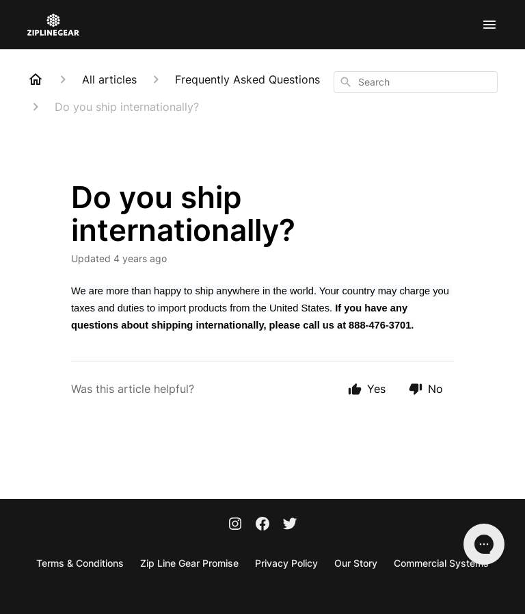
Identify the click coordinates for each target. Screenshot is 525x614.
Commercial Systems (441, 563)
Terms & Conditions (80, 563)
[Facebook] (262, 525)
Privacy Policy (286, 563)
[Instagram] (235, 525)
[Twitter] (290, 525)
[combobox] (416, 82)
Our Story (355, 563)
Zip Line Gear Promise (189, 563)
